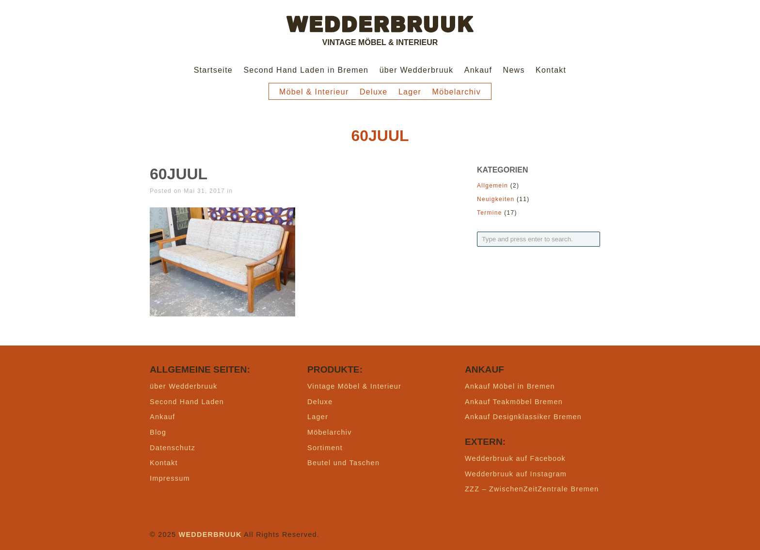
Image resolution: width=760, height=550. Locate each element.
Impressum (170, 478)
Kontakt (551, 70)
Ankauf (478, 70)
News (514, 70)
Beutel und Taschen (343, 463)
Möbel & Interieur (314, 92)
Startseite (213, 70)
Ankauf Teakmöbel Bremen (514, 402)
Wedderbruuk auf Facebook (515, 458)
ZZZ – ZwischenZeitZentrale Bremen (532, 489)
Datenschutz (172, 448)
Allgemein (492, 185)
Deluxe (374, 92)
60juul (178, 174)
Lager (409, 92)
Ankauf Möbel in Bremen (510, 386)
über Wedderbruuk (417, 70)
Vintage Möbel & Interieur (354, 386)
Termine (489, 212)
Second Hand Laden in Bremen (305, 70)
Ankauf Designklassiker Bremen (523, 417)
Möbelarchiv (456, 92)
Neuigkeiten (495, 199)
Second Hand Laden (187, 402)
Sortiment (325, 448)
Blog (158, 432)
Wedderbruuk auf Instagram (516, 474)
